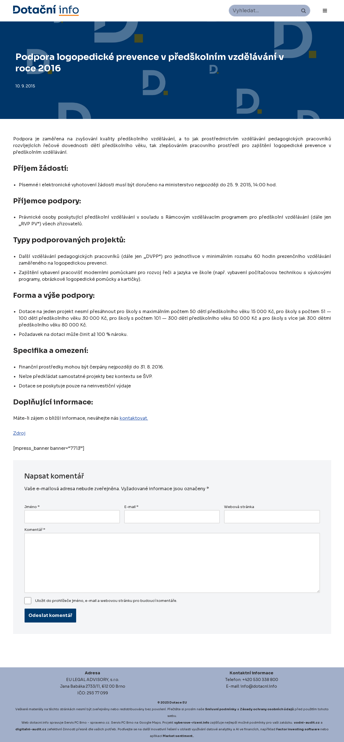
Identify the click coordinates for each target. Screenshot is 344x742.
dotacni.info (39, 722)
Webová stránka (239, 507)
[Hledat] (263, 10)
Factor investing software (298, 729)
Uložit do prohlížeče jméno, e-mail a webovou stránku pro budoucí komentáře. (106, 601)
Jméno (32, 507)
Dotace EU (178, 702)
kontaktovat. (134, 418)
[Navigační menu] (325, 10)
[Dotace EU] (46, 10)
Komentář (34, 530)
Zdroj (19, 433)
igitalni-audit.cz (32, 729)
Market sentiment (178, 736)
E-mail (131, 507)
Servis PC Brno (75, 722)
